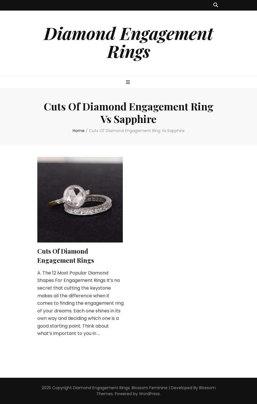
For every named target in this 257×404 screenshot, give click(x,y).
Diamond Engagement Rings (128, 41)
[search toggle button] (215, 5)
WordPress (149, 394)
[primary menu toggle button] (128, 82)
